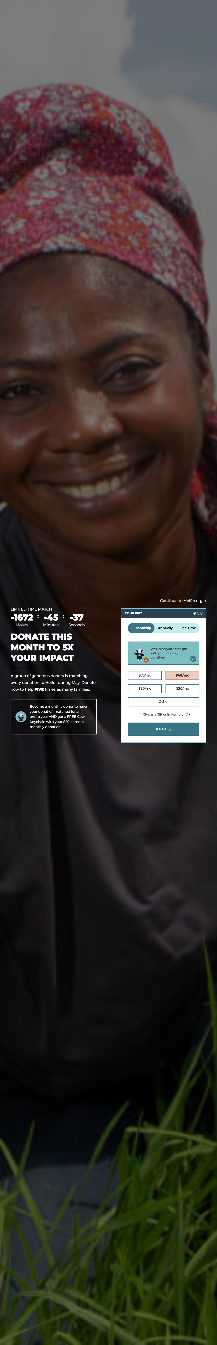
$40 (182, 675)
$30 (144, 688)
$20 (182, 688)
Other (164, 701)
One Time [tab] (187, 628)
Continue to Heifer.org (181, 600)
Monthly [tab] (141, 628)
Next (164, 729)
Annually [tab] (165, 628)
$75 (144, 675)
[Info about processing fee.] (188, 714)
